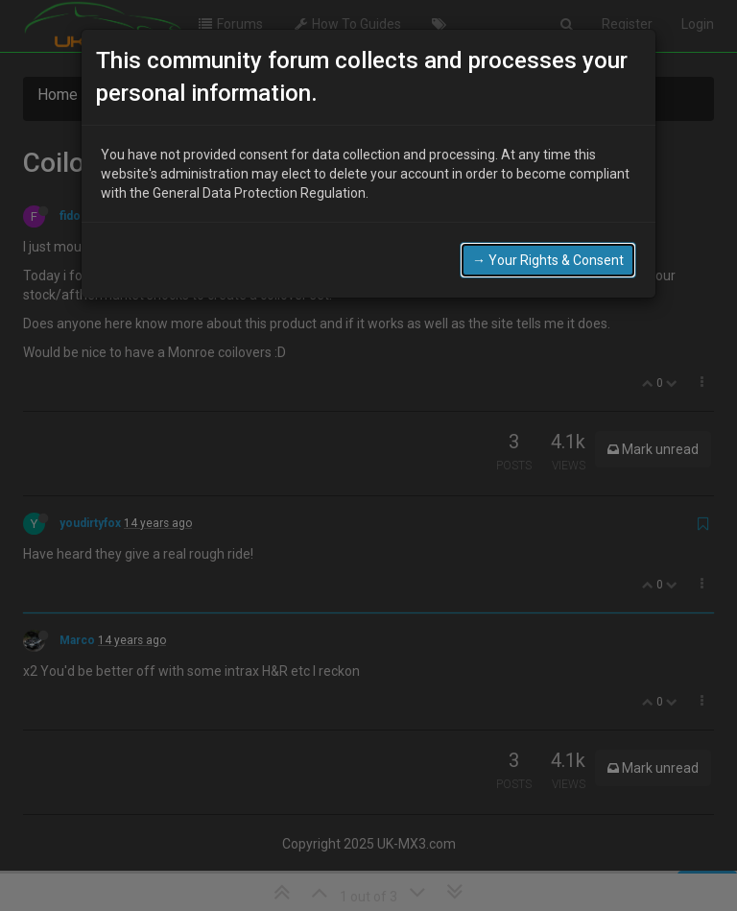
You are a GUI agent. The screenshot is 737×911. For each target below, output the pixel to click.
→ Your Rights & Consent (548, 260)
